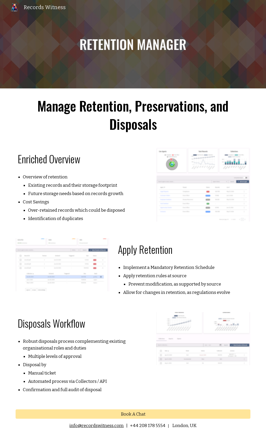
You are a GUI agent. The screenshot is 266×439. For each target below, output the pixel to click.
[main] (133, 44)
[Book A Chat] (133, 414)
